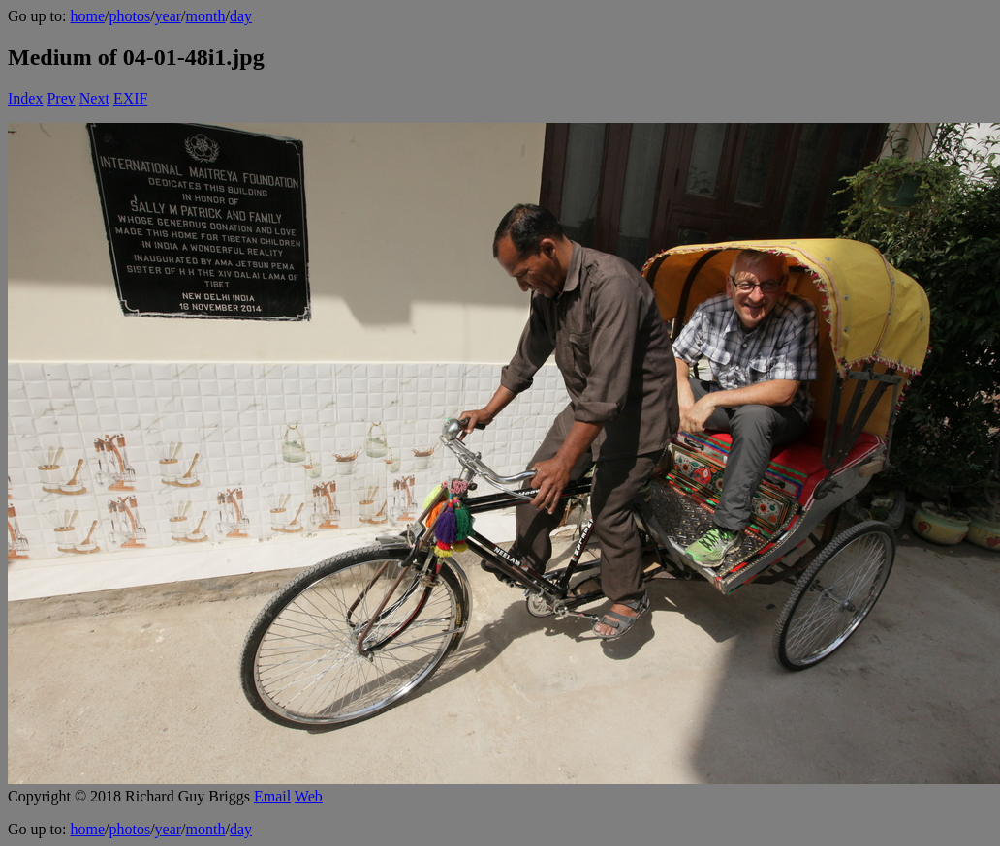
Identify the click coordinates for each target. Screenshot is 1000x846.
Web (309, 796)
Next (94, 98)
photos (129, 16)
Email (272, 796)
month (206, 16)
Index (25, 98)
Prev (61, 98)
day (241, 16)
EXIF (130, 98)
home (87, 16)
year (168, 16)
